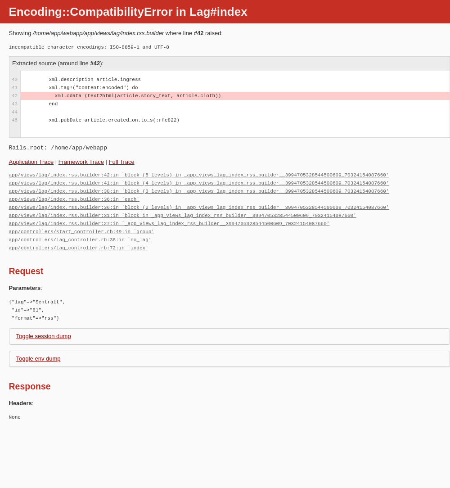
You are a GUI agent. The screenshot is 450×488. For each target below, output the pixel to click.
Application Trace (31, 161)
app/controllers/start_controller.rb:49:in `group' (81, 231)
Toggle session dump (43, 336)
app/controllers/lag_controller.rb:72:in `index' (78, 247)
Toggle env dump (38, 358)
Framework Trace (81, 161)
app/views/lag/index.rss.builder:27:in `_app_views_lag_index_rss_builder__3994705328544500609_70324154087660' (169, 223)
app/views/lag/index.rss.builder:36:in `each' (74, 199)
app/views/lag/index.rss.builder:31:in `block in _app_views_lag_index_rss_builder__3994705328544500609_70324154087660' (182, 215)
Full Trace (122, 161)
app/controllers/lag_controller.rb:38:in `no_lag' (80, 239)
